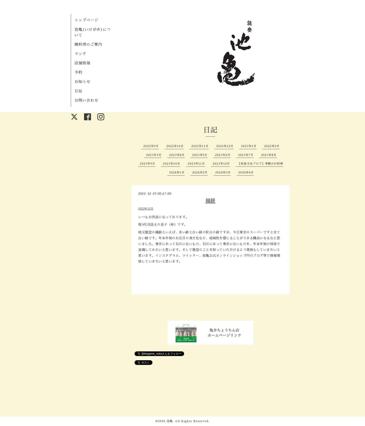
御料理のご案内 (88, 44)
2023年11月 (196, 163)
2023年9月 (147, 163)
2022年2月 (272, 146)
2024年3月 (223, 172)
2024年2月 (200, 172)
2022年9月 (151, 146)
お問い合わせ (86, 100)
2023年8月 (269, 155)
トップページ (86, 20)
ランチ (80, 54)
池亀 (170, 421)
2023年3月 (154, 155)
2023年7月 (245, 155)
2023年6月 (222, 155)
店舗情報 (82, 63)
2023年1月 (249, 146)
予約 (78, 72)
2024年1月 (177, 172)
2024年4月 (246, 172)
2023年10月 (171, 163)
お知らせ (82, 82)
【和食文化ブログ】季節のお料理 (260, 163)
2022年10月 (175, 146)
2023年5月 (199, 155)
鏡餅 (211, 200)
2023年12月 (221, 163)
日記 (78, 91)
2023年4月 (177, 155)
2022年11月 (200, 146)
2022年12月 (224, 146)
